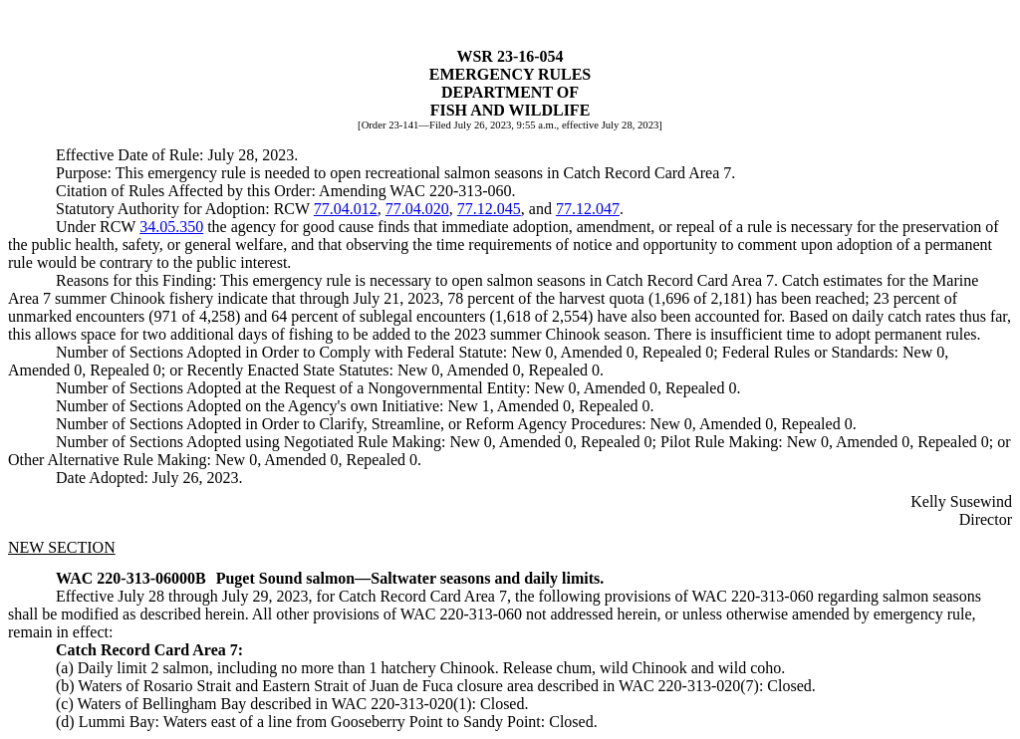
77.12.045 (489, 208)
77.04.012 (346, 208)
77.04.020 (417, 208)
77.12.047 (588, 208)
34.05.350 (171, 226)
